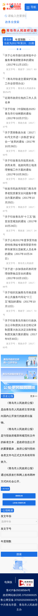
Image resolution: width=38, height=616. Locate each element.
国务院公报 (19, 496)
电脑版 (8, 582)
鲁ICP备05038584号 (18, 590)
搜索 (19, 554)
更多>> (33, 396)
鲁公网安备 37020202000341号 (19, 599)
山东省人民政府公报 (19, 503)
